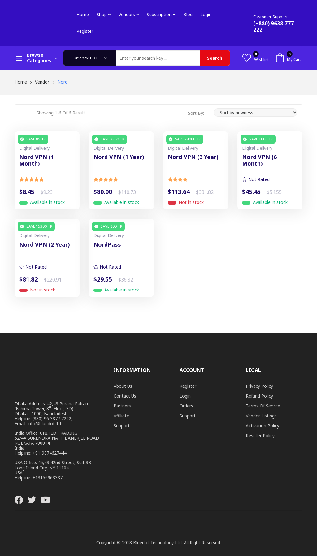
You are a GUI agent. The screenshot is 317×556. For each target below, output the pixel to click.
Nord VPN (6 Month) (259, 160)
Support (122, 426)
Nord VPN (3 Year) (193, 157)
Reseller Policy (260, 435)
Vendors (129, 14)
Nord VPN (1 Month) (36, 160)
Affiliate (121, 416)
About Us (123, 386)
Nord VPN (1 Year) (118, 157)
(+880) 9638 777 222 (273, 26)
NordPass (107, 244)
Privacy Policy (259, 386)
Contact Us (125, 396)
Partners (122, 406)
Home (82, 14)
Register (84, 31)
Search (214, 58)
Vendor (42, 82)
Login (205, 14)
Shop (104, 14)
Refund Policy (259, 396)
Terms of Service (263, 406)
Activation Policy (262, 426)
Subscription (161, 14)
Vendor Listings (261, 416)
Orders (186, 406)
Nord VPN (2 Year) (44, 244)
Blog (188, 14)
